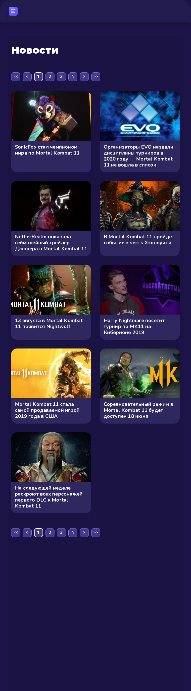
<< (15, 76)
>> (96, 76)
